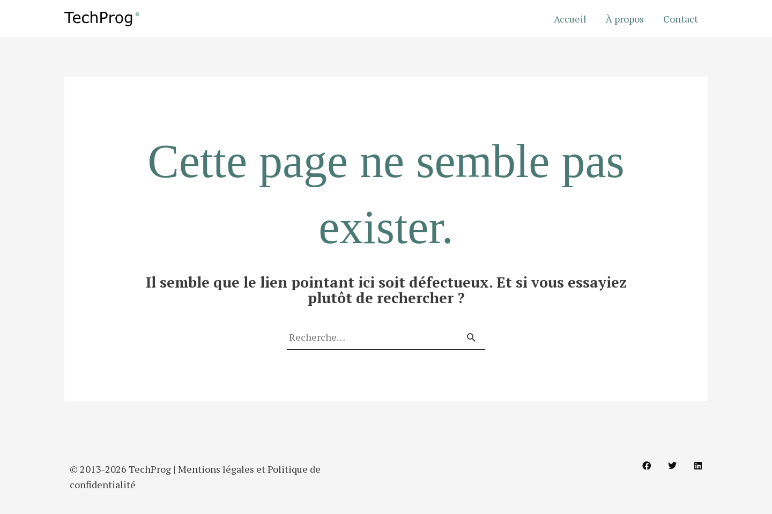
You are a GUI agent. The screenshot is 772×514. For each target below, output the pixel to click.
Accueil (570, 18)
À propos (625, 18)
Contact (680, 18)
